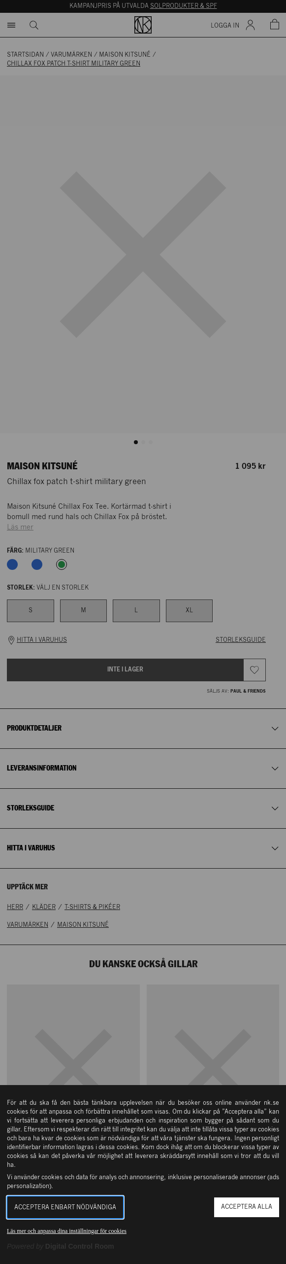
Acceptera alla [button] (246, 1207)
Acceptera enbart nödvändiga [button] (65, 1207)
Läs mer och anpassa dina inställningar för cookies (67, 1231)
